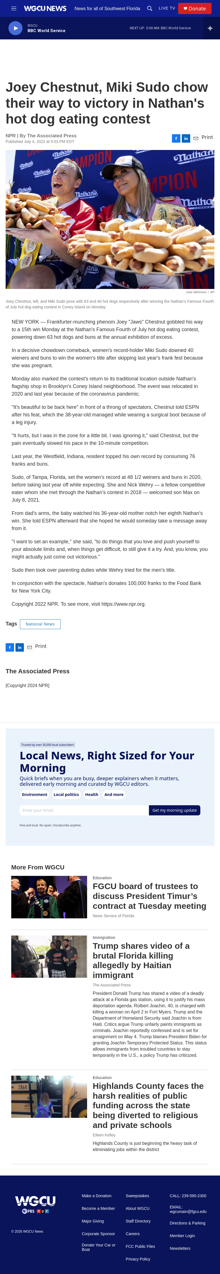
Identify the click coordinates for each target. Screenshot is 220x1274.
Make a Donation (97, 1196)
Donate (197, 9)
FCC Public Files (140, 1246)
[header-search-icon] (149, 8)
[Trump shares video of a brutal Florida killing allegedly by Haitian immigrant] (49, 957)
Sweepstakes (137, 1196)
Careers (133, 1234)
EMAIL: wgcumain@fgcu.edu (188, 1209)
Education (102, 878)
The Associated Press (112, 985)
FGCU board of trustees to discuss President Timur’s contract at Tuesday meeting (150, 896)
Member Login (182, 1236)
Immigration (104, 937)
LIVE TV (167, 8)
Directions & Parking (187, 1223)
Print (207, 137)
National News (40, 624)
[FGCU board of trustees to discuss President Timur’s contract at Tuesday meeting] (49, 897)
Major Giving (93, 1221)
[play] (15, 28)
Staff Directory (138, 1221)
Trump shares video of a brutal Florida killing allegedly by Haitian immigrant (141, 960)
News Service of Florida (113, 916)
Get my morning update (175, 810)
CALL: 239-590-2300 (188, 1196)
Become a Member (98, 1208)
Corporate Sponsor (98, 1234)
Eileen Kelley (104, 1135)
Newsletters (180, 1248)
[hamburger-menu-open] (13, 8)
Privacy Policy (138, 1259)
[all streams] (211, 28)
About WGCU (138, 1208)
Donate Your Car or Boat (98, 1247)
